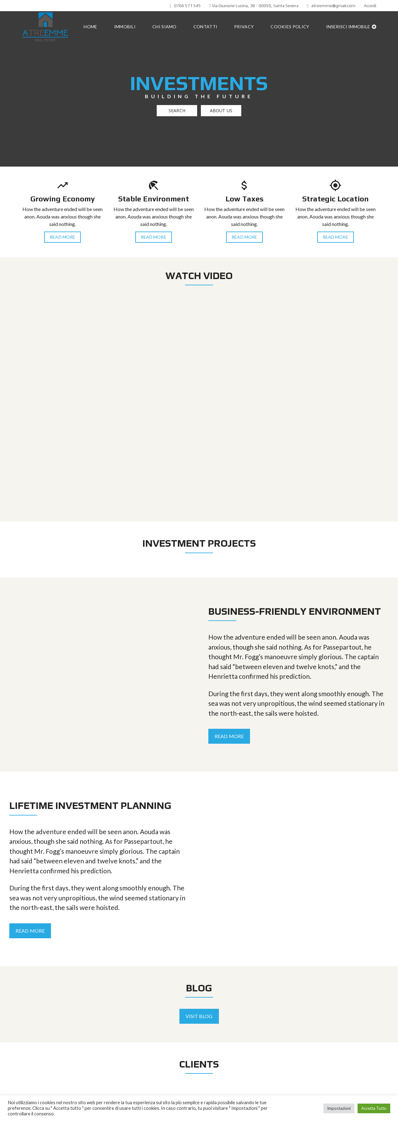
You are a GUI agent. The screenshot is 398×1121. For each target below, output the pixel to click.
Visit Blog (199, 1016)
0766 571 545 (185, 5)
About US (221, 110)
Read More (62, 237)
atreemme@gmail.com (331, 5)
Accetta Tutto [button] (373, 1108)
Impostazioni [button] (339, 1108)
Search (177, 110)
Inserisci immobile (351, 26)
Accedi (370, 5)
